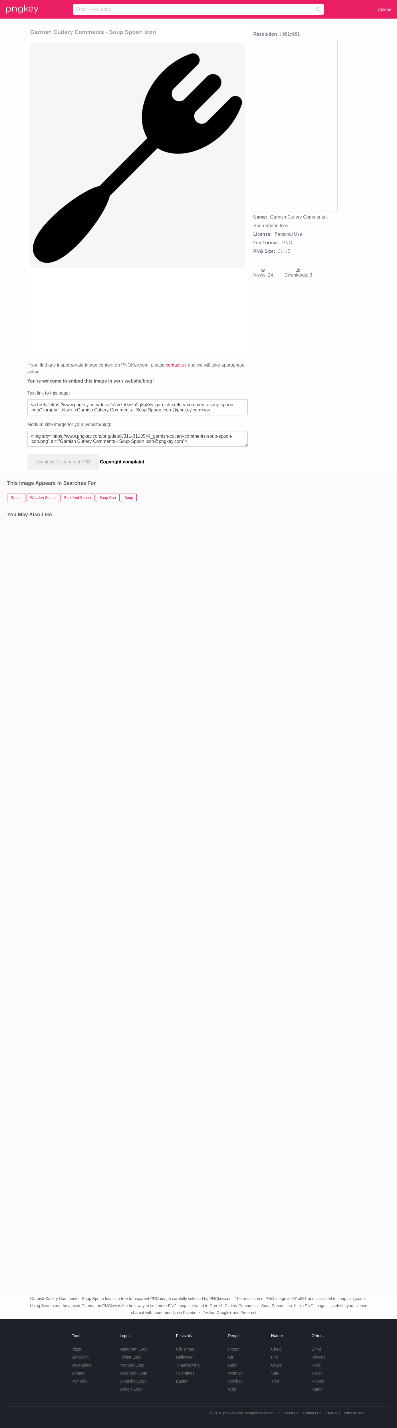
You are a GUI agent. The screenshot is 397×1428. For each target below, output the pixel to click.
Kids (232, 1389)
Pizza (76, 1349)
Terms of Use (353, 1413)
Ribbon (318, 1381)
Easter (182, 1381)
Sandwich (80, 1357)
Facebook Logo (133, 1373)
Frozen (234, 1349)
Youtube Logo (132, 1365)
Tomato (77, 1373)
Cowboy (235, 1381)
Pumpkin (79, 1381)
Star (275, 1373)
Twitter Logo (130, 1357)
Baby (232, 1365)
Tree (275, 1381)
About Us (290, 1413)
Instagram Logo (133, 1349)
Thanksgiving (188, 1365)
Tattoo (317, 1389)
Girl (231, 1357)
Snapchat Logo (133, 1381)
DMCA (331, 1413)
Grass (276, 1365)
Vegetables (81, 1365)
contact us (176, 365)
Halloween (185, 1357)
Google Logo (131, 1389)
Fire (274, 1357)
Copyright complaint (122, 461)
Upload (384, 9)
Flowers (319, 1357)
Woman (235, 1373)
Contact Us (312, 1413)
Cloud (276, 1349)
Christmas (185, 1349)
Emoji (317, 1349)
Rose (316, 1365)
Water (317, 1373)
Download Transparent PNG (63, 461)
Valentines (185, 1373)
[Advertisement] (93, 311)
